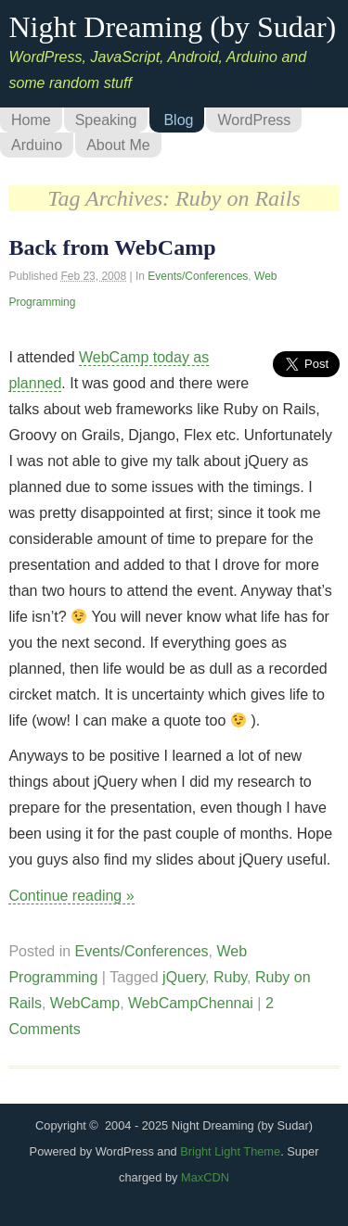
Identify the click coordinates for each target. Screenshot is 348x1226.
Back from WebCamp (111, 247)
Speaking (106, 120)
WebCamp (85, 1003)
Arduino (36, 145)
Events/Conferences (198, 276)
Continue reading (71, 896)
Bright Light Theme (230, 1151)
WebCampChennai (190, 1003)
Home (31, 120)
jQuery (183, 977)
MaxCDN (205, 1177)
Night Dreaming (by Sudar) (172, 27)
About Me (117, 145)
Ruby (230, 977)
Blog (178, 120)
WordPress (253, 120)
